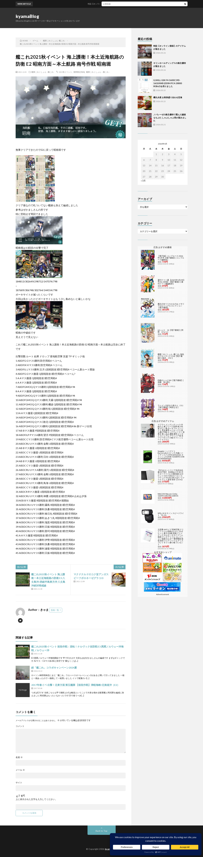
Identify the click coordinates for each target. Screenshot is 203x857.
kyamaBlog (27, 16)
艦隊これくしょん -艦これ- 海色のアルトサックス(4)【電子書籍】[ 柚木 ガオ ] (171, 356)
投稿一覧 (55, 610)
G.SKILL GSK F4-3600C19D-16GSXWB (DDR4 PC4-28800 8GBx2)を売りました (167, 83)
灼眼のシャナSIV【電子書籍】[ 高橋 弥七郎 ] (170, 381)
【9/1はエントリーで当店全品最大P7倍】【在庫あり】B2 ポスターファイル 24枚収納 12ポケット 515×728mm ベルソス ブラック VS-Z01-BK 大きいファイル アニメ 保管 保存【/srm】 (171, 475)
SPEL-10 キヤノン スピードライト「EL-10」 (171, 514)
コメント (20, 726)
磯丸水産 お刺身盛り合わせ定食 (167, 97)
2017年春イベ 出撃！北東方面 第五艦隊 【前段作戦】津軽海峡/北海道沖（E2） (75, 684)
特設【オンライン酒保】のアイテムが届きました (111, 4)
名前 (19, 757)
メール (20, 770)
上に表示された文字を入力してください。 (36, 799)
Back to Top (101, 831)
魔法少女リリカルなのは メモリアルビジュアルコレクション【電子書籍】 (171, 306)
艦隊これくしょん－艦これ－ (98, 72)
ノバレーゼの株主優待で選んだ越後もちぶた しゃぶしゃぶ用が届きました (169, 117)
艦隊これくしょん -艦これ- (42, 72)
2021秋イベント (65, 72)
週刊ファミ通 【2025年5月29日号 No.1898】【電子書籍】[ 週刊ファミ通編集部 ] (171, 282)
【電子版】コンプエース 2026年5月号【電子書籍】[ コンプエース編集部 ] (171, 258)
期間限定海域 (79, 72)
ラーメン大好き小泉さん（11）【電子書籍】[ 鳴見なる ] (171, 406)
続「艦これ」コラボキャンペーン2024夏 (54, 667)
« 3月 (143, 180)
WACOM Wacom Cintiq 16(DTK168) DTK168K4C (168, 495)
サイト (19, 782)
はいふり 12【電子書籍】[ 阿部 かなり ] (170, 331)
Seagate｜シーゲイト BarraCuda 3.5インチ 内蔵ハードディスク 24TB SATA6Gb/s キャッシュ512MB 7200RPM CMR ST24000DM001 (171, 455)
